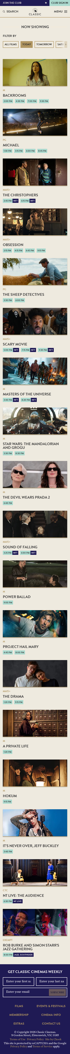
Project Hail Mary (21, 646)
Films (19, 1006)
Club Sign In (59, 3)
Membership (18, 1015)
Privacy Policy (35, 1039)
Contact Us (51, 1023)
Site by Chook (53, 1039)
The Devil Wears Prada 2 (26, 497)
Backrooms (14, 95)
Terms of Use (17, 1039)
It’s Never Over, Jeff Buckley (31, 846)
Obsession (13, 245)
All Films (11, 44)
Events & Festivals (51, 1006)
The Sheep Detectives (23, 294)
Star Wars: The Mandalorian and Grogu (31, 445)
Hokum (10, 796)
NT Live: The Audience (23, 895)
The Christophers (20, 195)
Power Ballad (17, 597)
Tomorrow (44, 44)
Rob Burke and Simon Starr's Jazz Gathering (31, 947)
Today (26, 44)
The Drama (13, 696)
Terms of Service (42, 1046)
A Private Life (16, 746)
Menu (60, 11)
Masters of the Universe (27, 394)
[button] (65, 44)
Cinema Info (51, 1015)
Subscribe (57, 992)
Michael (11, 145)
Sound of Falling (20, 547)
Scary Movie (15, 344)
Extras (18, 1023)
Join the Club (12, 3)
